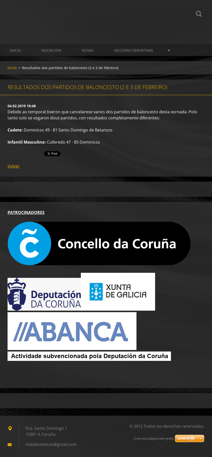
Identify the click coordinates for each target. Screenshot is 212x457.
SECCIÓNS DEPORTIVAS (133, 50)
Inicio (15, 50)
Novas (88, 50)
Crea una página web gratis (154, 438)
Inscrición (51, 50)
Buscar (199, 14)
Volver (14, 166)
